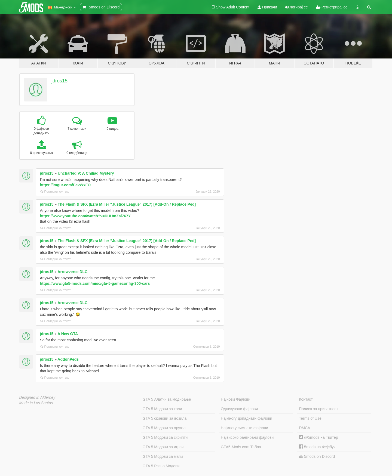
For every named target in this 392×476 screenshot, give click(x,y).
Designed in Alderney (37, 397)
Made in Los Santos (36, 403)
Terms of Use (310, 418)
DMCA (304, 428)
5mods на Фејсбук (317, 446)
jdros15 (59, 81)
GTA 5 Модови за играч (163, 447)
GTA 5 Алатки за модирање (167, 399)
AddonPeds (68, 359)
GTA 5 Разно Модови (161, 466)
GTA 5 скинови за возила (164, 418)
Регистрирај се (332, 7)
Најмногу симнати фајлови (244, 428)
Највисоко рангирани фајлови (247, 437)
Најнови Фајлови (235, 399)
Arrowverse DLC (72, 272)
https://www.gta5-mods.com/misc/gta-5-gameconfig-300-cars (95, 283)
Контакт (306, 399)
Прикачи (267, 7)
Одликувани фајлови (239, 409)
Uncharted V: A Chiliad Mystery (86, 173)
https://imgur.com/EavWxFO (65, 185)
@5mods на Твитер (318, 437)
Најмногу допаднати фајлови (246, 418)
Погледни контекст (55, 191)
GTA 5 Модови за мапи (163, 456)
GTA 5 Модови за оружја (164, 428)
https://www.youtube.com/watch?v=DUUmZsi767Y (85, 216)
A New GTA (67, 334)
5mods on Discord (317, 456)
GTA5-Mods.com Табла (241, 447)
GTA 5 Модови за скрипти (165, 437)
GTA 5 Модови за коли (162, 409)
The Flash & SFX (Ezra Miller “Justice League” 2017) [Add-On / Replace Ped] (127, 204)
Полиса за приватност (318, 409)
